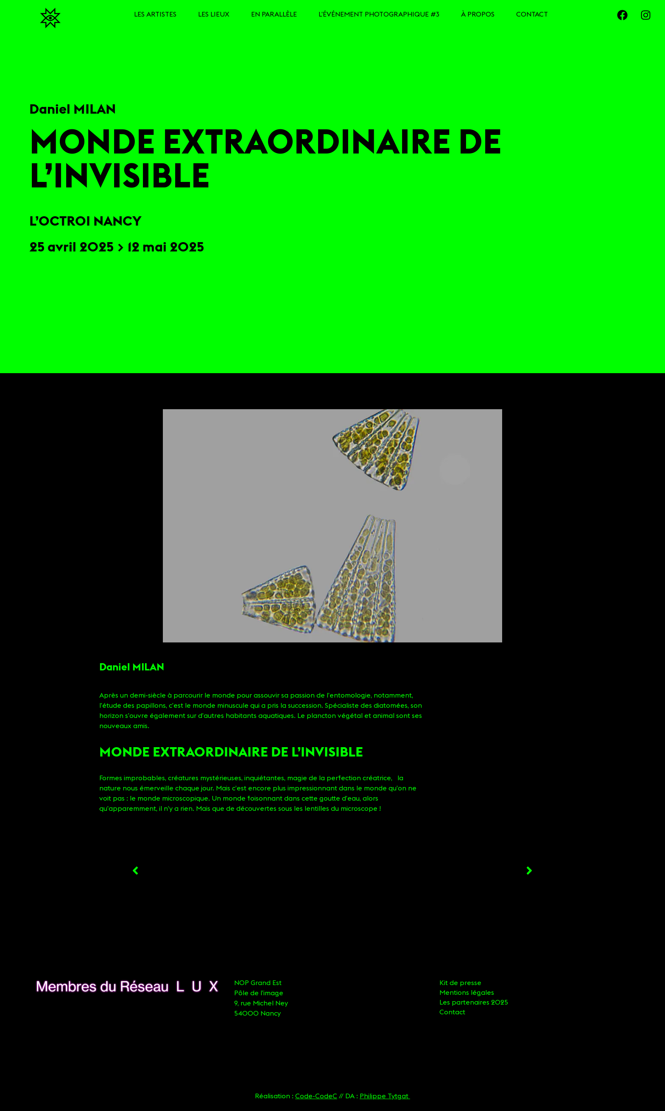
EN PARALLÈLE (274, 14)
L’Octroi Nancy (85, 220)
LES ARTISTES (155, 14)
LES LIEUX (213, 14)
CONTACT (532, 14)
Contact (452, 1012)
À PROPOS (478, 14)
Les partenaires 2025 (473, 1002)
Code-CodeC (316, 1095)
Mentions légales (466, 992)
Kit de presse (460, 982)
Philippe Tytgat (385, 1095)
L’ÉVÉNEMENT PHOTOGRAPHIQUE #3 (379, 14)
